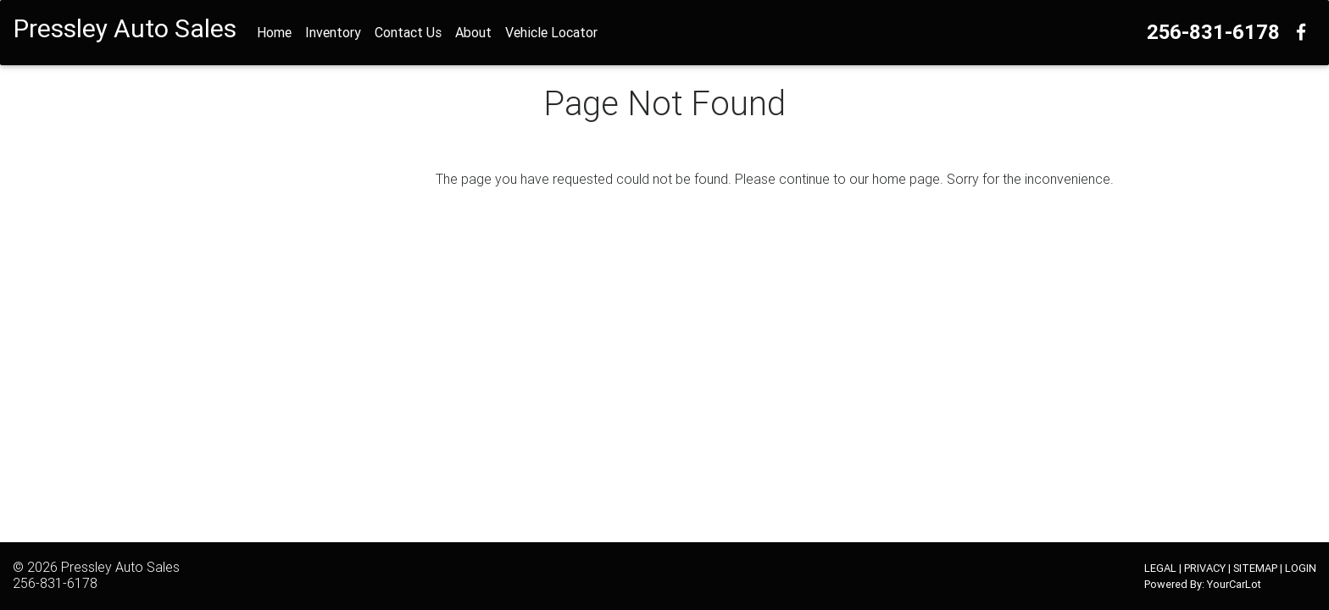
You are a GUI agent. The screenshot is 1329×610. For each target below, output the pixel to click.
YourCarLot (1234, 584)
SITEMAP (1255, 568)
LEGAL (1160, 568)
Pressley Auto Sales (120, 566)
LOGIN (1300, 568)
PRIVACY (1205, 568)
